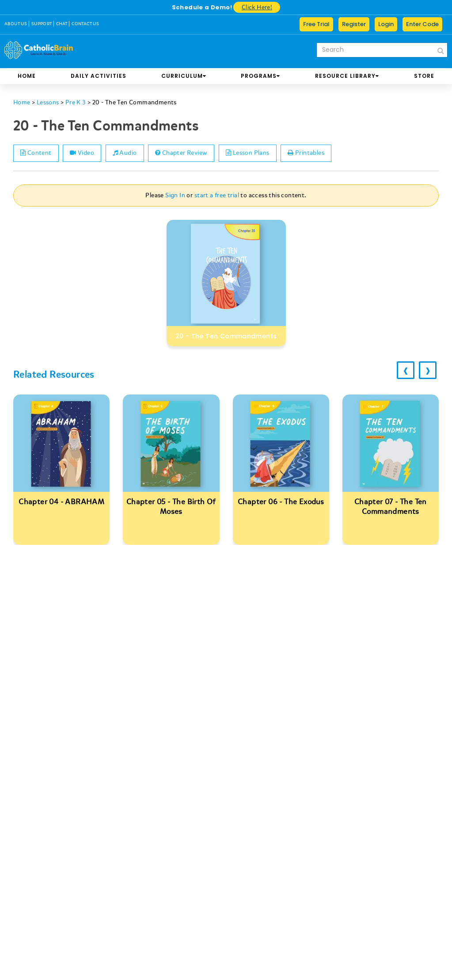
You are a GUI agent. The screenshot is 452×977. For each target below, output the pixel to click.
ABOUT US (15, 24)
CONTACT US (85, 24)
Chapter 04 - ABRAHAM (61, 501)
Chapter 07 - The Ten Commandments (390, 506)
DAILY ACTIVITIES (98, 76)
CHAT (62, 24)
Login (386, 24)
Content (36, 153)
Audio (126, 153)
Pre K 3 (75, 102)
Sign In (175, 195)
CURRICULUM (183, 76)
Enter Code (422, 24)
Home (27, 76)
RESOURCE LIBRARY (347, 76)
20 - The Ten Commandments (134, 102)
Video (83, 153)
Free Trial (316, 24)
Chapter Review (184, 153)
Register (354, 24)
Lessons (48, 102)
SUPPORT (41, 24)
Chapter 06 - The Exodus (281, 501)
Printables (310, 153)
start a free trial (216, 195)
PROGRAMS (260, 76)
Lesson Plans (251, 153)
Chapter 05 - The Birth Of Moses (171, 506)
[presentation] (404, 370)
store (424, 76)
